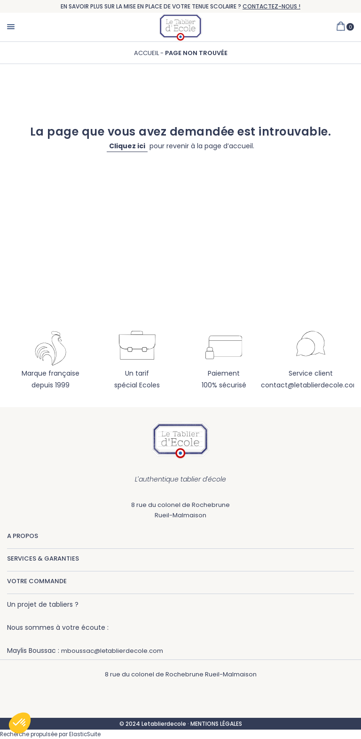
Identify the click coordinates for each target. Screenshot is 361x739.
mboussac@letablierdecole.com (112, 650)
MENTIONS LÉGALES (216, 724)
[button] (19, 723)
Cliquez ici (127, 146)
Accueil (147, 52)
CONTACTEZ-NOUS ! (271, 6)
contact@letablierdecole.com (310, 385)
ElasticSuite (85, 734)
